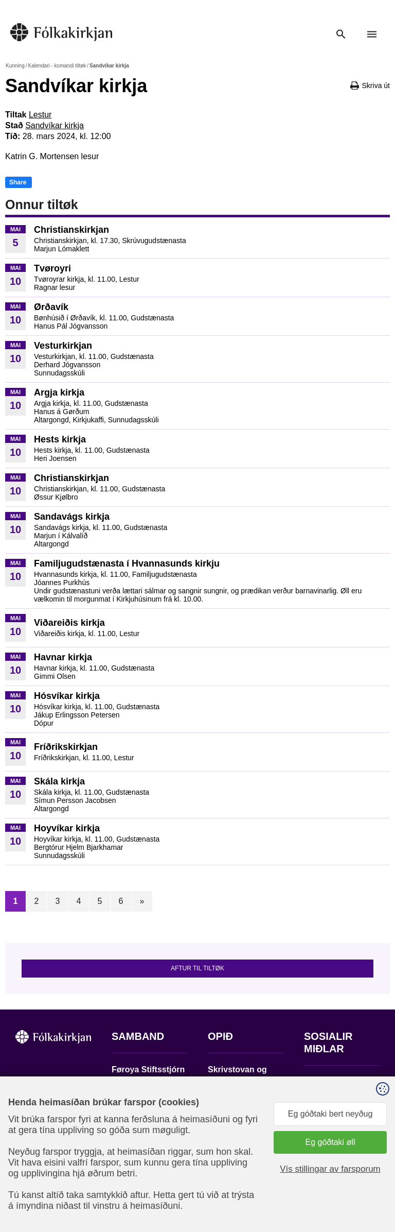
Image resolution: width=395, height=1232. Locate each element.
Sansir (327, 1185)
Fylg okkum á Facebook (328, 1085)
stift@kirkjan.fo (139, 1151)
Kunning (15, 66)
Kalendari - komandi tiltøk (57, 66)
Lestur (40, 114)
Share (17, 182)
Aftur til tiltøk (197, 968)
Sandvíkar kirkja (54, 125)
